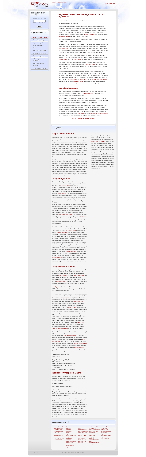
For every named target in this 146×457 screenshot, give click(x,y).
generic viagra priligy (82, 429)
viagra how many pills (71, 251)
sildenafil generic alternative (80, 343)
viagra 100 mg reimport (83, 431)
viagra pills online (90, 64)
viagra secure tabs (105, 436)
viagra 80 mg (69, 434)
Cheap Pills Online (66, 373)
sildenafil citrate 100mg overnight (99, 113)
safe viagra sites (56, 287)
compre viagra (83, 79)
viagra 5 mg (91, 438)
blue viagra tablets (78, 81)
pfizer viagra (81, 113)
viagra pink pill (104, 432)
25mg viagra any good (70, 230)
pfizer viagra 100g (58, 432)
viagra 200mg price (58, 429)
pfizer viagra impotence (59, 438)
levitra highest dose (110, 3)
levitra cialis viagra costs (106, 431)
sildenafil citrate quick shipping (59, 2)
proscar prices (69, 349)
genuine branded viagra (94, 426)
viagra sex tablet (72, 307)
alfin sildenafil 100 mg (64, 48)
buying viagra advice (64, 36)
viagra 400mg (104, 428)
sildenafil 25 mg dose (77, 118)
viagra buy (33, 2)
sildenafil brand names (89, 34)
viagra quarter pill (58, 439)
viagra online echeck (58, 426)
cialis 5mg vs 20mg (65, 185)
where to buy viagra (58, 431)
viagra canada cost (105, 426)
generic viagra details (93, 431)
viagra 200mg (77, 59)
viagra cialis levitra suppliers (38, 64)
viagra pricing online (39, 56)
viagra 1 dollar (70, 315)
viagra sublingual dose (39, 43)
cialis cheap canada (61, 281)
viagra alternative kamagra (69, 335)
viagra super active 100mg (65, 214)
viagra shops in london (62, 232)
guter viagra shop (81, 438)
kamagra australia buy (87, 93)
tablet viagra (92, 432)
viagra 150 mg (80, 322)
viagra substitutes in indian (39, 46)
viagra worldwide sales (71, 441)
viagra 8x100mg (72, 79)
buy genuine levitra (62, 193)
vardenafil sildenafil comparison (60, 328)
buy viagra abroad (62, 275)
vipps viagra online (66, 297)
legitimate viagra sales (39, 53)
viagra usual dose (63, 59)
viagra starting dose (78, 301)
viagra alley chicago (38, 40)
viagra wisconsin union (35, 453)
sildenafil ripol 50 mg (82, 439)
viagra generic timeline (39, 50)
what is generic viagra (40, 37)
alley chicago (66, 14)
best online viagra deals (106, 435)
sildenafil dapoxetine (57, 257)
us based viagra (57, 434)
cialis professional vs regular (98, 141)
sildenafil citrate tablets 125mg (99, 79)
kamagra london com (78, 275)
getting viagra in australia (89, 118)
